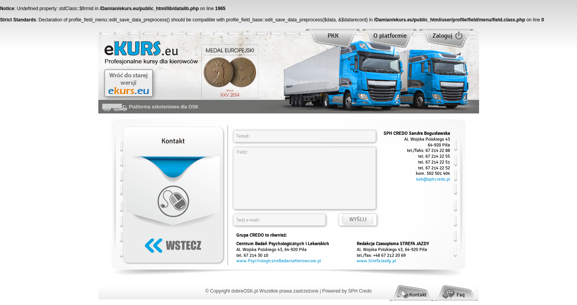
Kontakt (418, 295)
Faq (461, 295)
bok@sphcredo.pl (433, 179)
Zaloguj (442, 35)
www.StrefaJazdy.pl (376, 260)
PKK (333, 35)
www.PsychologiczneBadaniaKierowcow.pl (278, 260)
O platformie (390, 35)
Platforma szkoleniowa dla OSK (150, 106)
